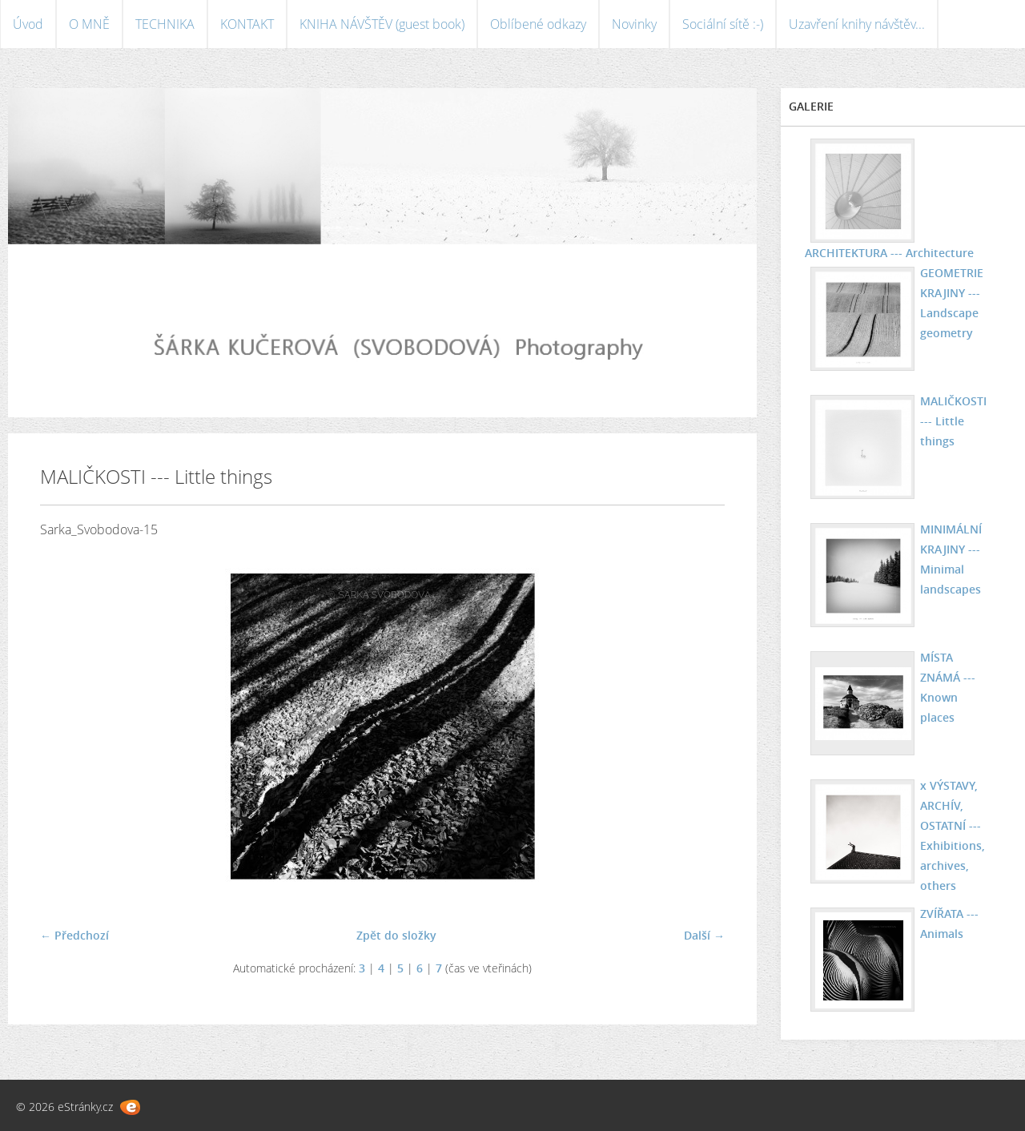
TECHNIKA (165, 24)
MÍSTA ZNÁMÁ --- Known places (947, 687)
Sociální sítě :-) (722, 24)
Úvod (28, 24)
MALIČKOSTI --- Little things (953, 421)
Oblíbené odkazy (538, 24)
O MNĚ (89, 24)
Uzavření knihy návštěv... (857, 24)
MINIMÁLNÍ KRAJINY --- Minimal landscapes (951, 559)
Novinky (634, 24)
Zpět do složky (396, 935)
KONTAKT (247, 24)
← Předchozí (74, 935)
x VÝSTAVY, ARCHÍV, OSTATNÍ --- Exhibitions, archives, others (952, 835)
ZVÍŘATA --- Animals (949, 923)
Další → (704, 935)
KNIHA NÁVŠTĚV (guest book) (381, 24)
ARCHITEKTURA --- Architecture (889, 252)
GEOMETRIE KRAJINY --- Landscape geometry (951, 302)
